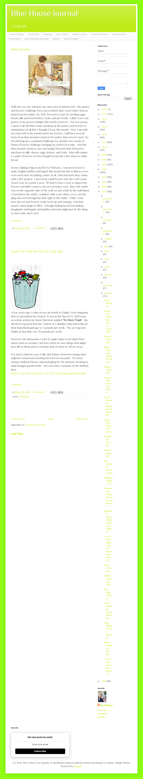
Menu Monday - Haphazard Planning (108, 406)
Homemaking (14, 39)
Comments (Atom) (35, 425)
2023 (104, 126)
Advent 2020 (33, 34)
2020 (104, 147)
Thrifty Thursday (108, 339)
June (106, 251)
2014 (104, 182)
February (107, 285)
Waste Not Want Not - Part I (108, 426)
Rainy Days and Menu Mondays (108, 355)
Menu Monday (20, 49)
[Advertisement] (50, 241)
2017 (104, 164)
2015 (104, 177)
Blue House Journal (44, 13)
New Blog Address (108, 594)
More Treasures (108, 568)
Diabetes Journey (79, 34)
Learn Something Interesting (36, 39)
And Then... (17, 433)
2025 (104, 114)
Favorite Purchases (99, 34)
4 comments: (39, 228)
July (106, 246)
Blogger (78, 766)
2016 (103, 169)
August (108, 238)
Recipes (56, 39)
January (108, 293)
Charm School (62, 34)
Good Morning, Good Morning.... (108, 610)
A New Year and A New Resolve (108, 666)
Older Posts (82, 419)
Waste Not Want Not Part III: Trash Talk (36, 251)
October (107, 220)
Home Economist (119, 34)
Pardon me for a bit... (107, 441)
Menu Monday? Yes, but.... (108, 648)
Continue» (16, 220)
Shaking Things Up (108, 480)
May (106, 259)
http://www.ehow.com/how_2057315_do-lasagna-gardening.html (48, 373)
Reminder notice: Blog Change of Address (108, 521)
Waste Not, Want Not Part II (108, 385)
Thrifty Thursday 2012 (108, 580)
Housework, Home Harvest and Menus (108, 497)
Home (51, 419)
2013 (104, 186)
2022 (104, 134)
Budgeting (47, 34)
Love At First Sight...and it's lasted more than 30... (108, 548)
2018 (104, 159)
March (107, 274)
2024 (104, 119)
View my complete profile (103, 713)
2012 (104, 191)
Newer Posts (18, 419)
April (106, 266)
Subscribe (40, 751)
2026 (104, 109)
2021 (104, 142)
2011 (103, 681)
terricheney (106, 705)
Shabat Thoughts (71, 39)
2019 (104, 155)
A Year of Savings (16, 34)
